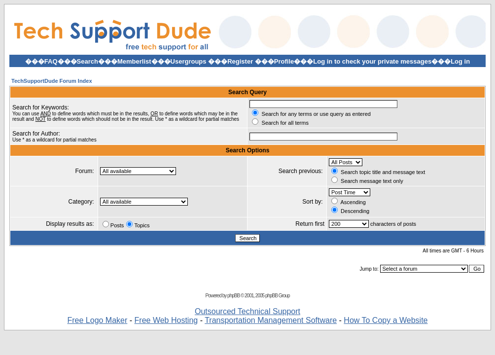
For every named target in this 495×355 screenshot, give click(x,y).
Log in (460, 61)
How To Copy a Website (385, 320)
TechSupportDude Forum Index (51, 81)
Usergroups (189, 61)
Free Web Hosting (166, 320)
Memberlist (134, 61)
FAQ (51, 61)
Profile (284, 61)
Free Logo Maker (97, 320)
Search (87, 61)
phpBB (233, 295)
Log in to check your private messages (372, 61)
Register (240, 61)
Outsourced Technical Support (247, 311)
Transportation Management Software (271, 320)
